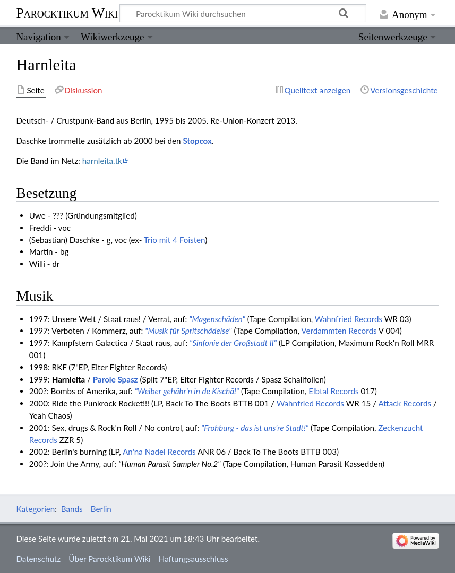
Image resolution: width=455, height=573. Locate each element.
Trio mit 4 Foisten (174, 240)
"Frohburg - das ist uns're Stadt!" (254, 427)
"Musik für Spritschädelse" (188, 330)
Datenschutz (38, 558)
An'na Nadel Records (159, 451)
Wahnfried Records (348, 319)
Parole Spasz (115, 379)
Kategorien (35, 509)
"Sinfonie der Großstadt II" (233, 343)
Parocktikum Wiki (67, 12)
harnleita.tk (102, 161)
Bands (72, 509)
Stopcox (197, 140)
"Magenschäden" (217, 319)
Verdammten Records (338, 330)
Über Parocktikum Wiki (109, 558)
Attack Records (405, 403)
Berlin (101, 509)
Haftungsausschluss (193, 558)
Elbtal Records (333, 391)
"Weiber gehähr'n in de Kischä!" (187, 391)
